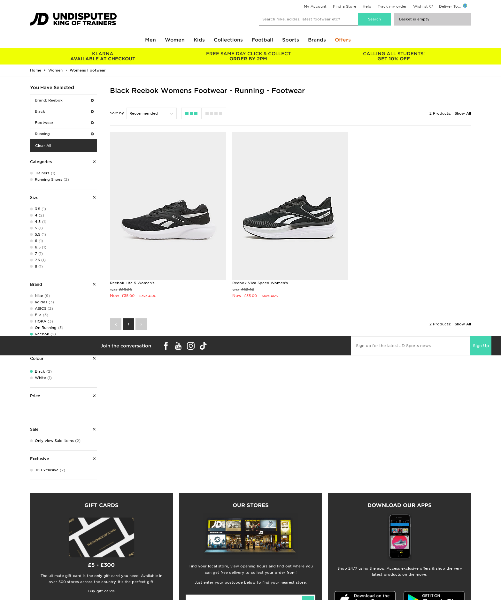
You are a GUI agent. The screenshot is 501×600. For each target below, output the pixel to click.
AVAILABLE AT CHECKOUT (102, 56)
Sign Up (481, 345)
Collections (228, 40)
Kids (199, 40)
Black (64, 111)
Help (367, 6)
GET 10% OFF (394, 56)
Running (64, 134)
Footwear (64, 122)
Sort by (117, 113)
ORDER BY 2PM (248, 56)
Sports (290, 40)
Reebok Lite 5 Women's (132, 283)
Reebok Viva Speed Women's (260, 283)
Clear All (43, 145)
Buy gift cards (101, 591)
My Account (315, 6)
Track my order (392, 6)
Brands (317, 40)
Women (175, 40)
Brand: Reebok (64, 100)
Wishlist (420, 6)
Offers (343, 40)
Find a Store (344, 6)
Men (150, 40)
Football (262, 40)
